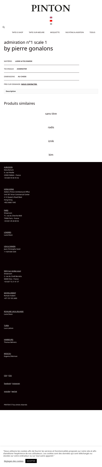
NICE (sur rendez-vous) (12, 301)
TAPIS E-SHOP (17, 32)
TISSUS (92, 32)
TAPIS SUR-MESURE (36, 32)
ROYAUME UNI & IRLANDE (14, 342)
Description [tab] (11, 121)
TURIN (6, 356)
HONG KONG (9, 219)
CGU (10, 406)
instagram (16, 414)
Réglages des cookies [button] (13, 461)
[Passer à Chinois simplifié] (51, 20)
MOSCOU (7, 384)
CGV (5, 406)
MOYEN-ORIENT (10, 323)
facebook (7, 414)
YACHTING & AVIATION (74, 32)
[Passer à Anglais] (51, 17)
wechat (14, 422)
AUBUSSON (8, 197)
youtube (7, 422)
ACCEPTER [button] (31, 461)
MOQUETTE (55, 32)
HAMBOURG (8, 370)
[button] (4, 27)
